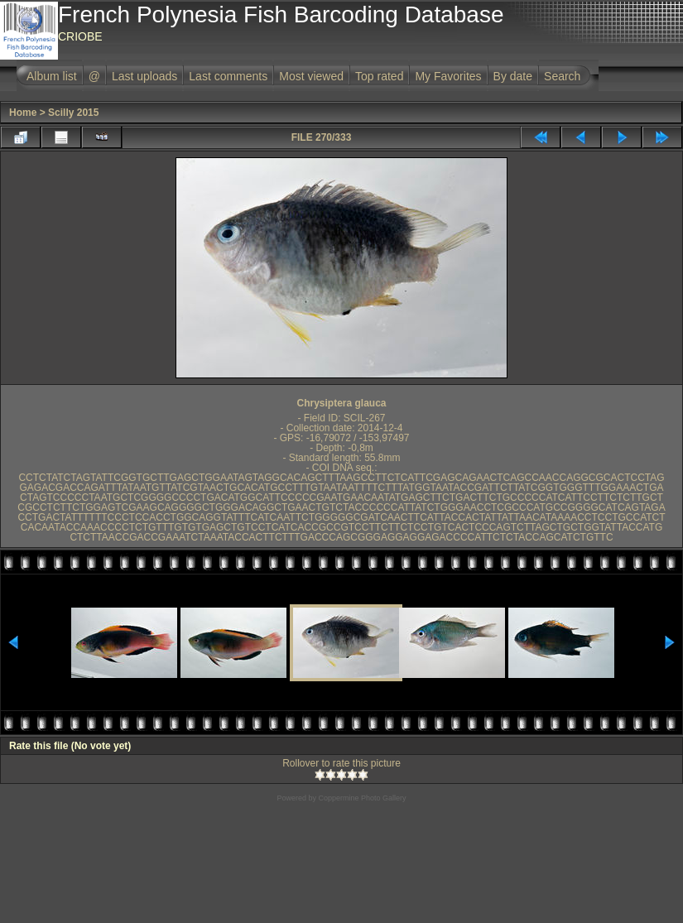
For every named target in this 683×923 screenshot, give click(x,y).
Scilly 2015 (73, 112)
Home (22, 112)
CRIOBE (80, 36)
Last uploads (144, 76)
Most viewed (311, 76)
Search (562, 76)
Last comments (228, 76)
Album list (51, 76)
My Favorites (448, 76)
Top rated (379, 76)
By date (512, 76)
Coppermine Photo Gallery (362, 798)
